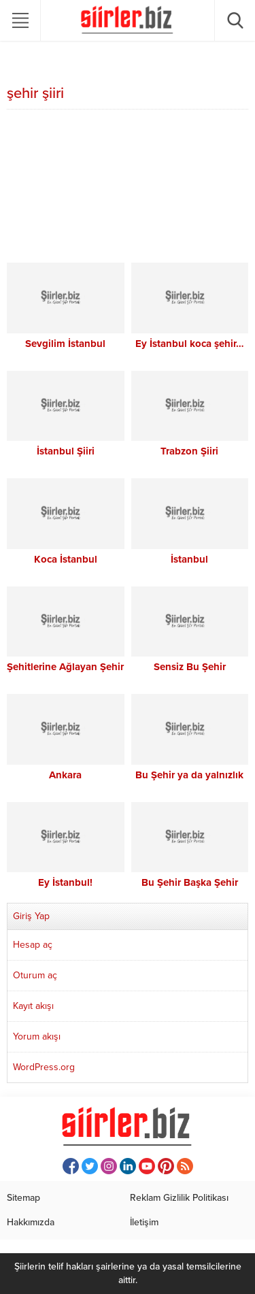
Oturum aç (35, 975)
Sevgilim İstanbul (65, 343)
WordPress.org (44, 1067)
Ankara (65, 775)
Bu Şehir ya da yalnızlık (189, 775)
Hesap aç (32, 944)
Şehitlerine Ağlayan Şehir (65, 667)
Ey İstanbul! (65, 882)
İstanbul (189, 559)
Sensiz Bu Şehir (190, 667)
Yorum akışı (37, 1036)
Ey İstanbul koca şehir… (189, 343)
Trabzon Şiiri (189, 451)
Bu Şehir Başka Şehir (189, 882)
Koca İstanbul (65, 559)
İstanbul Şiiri (66, 451)
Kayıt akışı (33, 1006)
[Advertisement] (127, 188)
